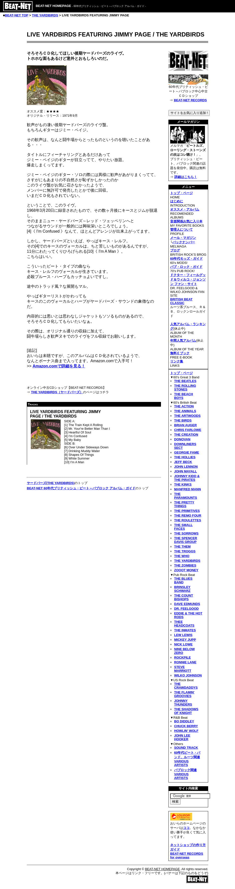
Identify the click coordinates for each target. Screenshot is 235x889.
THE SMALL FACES (183, 527)
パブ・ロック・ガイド (186, 267)
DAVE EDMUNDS (187, 604)
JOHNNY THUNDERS (183, 702)
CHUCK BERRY (186, 726)
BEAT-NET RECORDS (190, 100)
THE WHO (181, 556)
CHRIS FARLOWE (187, 430)
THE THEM (182, 546)
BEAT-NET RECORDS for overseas (186, 855)
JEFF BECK (183, 462)
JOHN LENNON (186, 466)
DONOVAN (182, 439)
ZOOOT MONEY (186, 570)
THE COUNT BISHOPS (183, 597)
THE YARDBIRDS (45, 15)
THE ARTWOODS (187, 416)
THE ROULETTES (187, 520)
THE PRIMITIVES (187, 511)
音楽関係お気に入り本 (186, 221)
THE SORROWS (186, 533)
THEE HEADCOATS (184, 623)
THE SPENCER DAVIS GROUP (185, 540)
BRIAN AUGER (185, 425)
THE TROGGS (185, 551)
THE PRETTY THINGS (184, 504)
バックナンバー (183, 242)
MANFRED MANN (187, 489)
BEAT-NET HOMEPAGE (162, 869)
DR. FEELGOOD (186, 608)
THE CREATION (186, 434)
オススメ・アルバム (184, 209)
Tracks (33, 404)
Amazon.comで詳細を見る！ (59, 366)
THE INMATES (185, 630)
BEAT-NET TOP (16, 15)
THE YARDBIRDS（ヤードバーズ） (57, 392)
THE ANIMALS (185, 411)
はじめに (176, 201)
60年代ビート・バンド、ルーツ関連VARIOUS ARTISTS (187, 759)
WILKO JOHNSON (188, 675)
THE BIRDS (183, 420)
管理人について (181, 229)
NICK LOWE (183, 644)
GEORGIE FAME (186, 452)
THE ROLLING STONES (185, 387)
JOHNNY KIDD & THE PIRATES (186, 478)
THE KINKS (183, 484)
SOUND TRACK (186, 747)
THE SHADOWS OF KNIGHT (186, 711)
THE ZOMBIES (185, 565)
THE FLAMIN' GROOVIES (184, 694)
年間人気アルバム (183, 340)
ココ (186, 828)
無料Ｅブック (180, 353)
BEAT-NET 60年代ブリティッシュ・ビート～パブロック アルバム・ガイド (81, 488)
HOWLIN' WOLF (186, 731)
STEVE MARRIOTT (182, 669)
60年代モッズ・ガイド (186, 258)
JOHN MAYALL (185, 471)
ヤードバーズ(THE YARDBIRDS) (51, 483)
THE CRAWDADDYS (186, 685)
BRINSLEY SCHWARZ (182, 589)
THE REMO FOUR (187, 515)
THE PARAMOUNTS (185, 495)
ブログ (175, 250)
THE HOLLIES (185, 457)
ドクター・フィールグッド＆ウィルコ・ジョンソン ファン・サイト (188, 279)
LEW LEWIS (183, 635)
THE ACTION (184, 406)
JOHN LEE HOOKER (182, 737)
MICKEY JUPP (185, 639)
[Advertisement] (68, 531)
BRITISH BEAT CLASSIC (181, 301)
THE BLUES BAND (183, 580)
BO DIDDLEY (184, 721)
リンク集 (176, 361)
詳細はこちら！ (185, 177)
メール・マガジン (183, 238)
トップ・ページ (181, 193)
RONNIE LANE (185, 662)
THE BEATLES (185, 381)
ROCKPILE (182, 657)
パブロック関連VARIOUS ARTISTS (185, 774)
